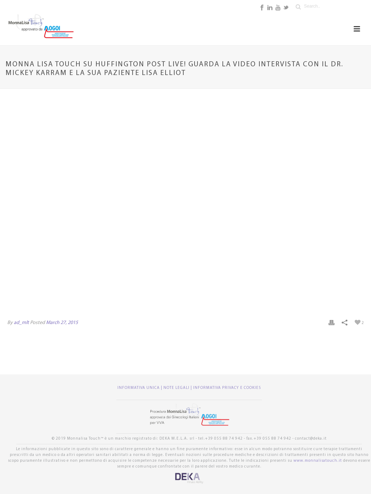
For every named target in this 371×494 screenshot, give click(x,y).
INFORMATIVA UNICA (139, 388)
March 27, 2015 (62, 322)
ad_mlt (21, 322)
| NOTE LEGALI (176, 388)
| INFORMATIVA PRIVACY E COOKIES (226, 388)
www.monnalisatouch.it (317, 461)
